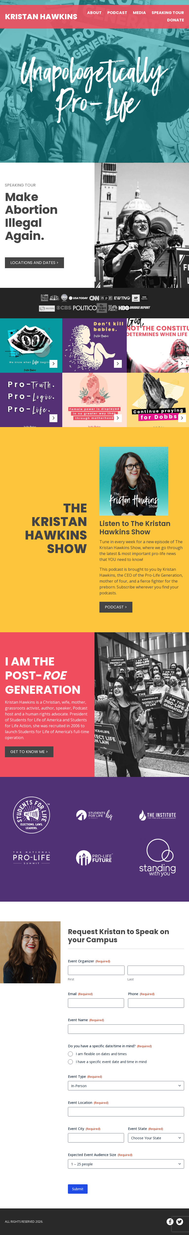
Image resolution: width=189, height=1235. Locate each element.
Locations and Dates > (34, 262)
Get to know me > (29, 752)
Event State (145, 1128)
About (94, 12)
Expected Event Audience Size (100, 1154)
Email (80, 993)
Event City (84, 1128)
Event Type (85, 1076)
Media (139, 12)
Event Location (88, 1102)
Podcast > (116, 607)
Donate (175, 20)
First (71, 979)
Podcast (117, 12)
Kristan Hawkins (41, 17)
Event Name (86, 1020)
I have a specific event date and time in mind (111, 1061)
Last (130, 979)
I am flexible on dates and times (101, 1053)
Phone (141, 993)
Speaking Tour (168, 12)
